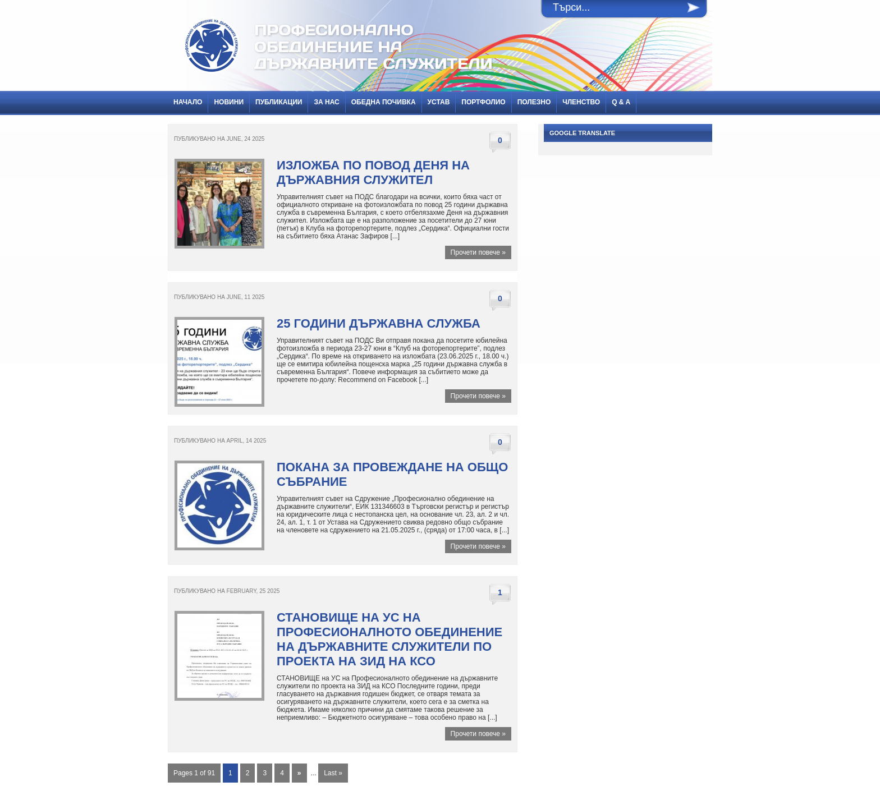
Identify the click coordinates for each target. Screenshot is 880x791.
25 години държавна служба (378, 323)
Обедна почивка (383, 102)
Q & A (621, 102)
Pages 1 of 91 (194, 773)
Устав (439, 102)
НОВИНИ (229, 102)
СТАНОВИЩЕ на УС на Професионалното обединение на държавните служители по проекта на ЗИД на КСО (389, 639)
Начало (187, 102)
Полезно (534, 102)
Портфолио (483, 102)
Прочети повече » (478, 252)
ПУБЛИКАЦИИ (278, 102)
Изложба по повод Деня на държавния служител (373, 172)
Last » (333, 773)
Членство (581, 102)
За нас (326, 102)
